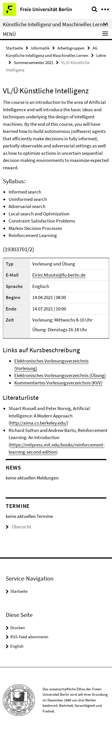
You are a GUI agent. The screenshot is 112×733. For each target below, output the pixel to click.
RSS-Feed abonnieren (29, 636)
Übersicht (18, 527)
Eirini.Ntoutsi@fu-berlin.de (58, 275)
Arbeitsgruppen (71, 48)
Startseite (14, 48)
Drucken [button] (17, 627)
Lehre (101, 55)
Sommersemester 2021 (33, 62)
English (16, 646)
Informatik (40, 48)
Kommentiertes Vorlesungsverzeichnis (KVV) (58, 383)
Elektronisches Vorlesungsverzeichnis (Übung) (60, 375)
